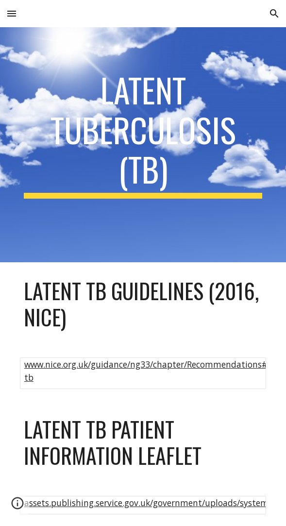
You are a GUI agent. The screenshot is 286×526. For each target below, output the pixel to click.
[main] (143, 144)
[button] (11, 13)
